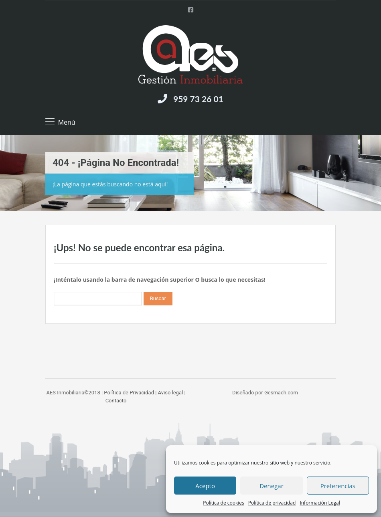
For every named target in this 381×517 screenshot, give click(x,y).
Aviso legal (170, 393)
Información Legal (320, 502)
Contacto (116, 401)
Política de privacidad (272, 502)
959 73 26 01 (198, 99)
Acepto (205, 486)
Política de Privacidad (129, 393)
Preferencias (337, 486)
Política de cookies (223, 502)
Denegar (271, 486)
